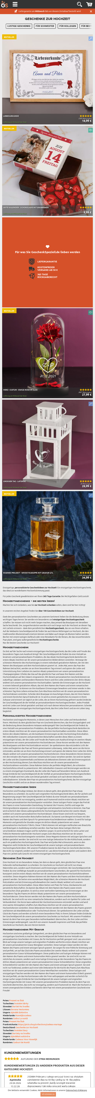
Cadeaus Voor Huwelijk (26, 1039)
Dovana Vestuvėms (20, 1009)
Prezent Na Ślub (16, 1021)
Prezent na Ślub (16, 1000)
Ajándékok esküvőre (20, 1036)
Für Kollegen (67, 26)
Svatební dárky (21, 1003)
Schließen (91, 11)
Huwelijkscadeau (23, 1015)
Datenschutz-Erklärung (76, 1090)
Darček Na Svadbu (20, 1006)
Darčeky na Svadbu (21, 1033)
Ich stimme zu (48, 1094)
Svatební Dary (21, 1030)
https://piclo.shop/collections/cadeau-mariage (40, 1024)
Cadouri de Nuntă (21, 1042)
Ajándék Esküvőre (19, 1012)
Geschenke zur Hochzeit (26, 1027)
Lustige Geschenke (18, 26)
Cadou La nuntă (20, 1018)
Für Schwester (45, 26)
